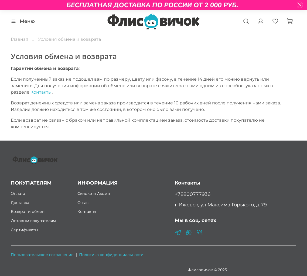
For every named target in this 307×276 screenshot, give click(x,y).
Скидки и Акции (93, 193)
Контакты (41, 92)
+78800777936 (192, 194)
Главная (19, 39)
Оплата (18, 193)
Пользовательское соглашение (42, 254)
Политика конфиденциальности (111, 254)
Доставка (20, 202)
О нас (82, 202)
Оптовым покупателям (33, 220)
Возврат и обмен (28, 211)
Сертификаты (24, 229)
